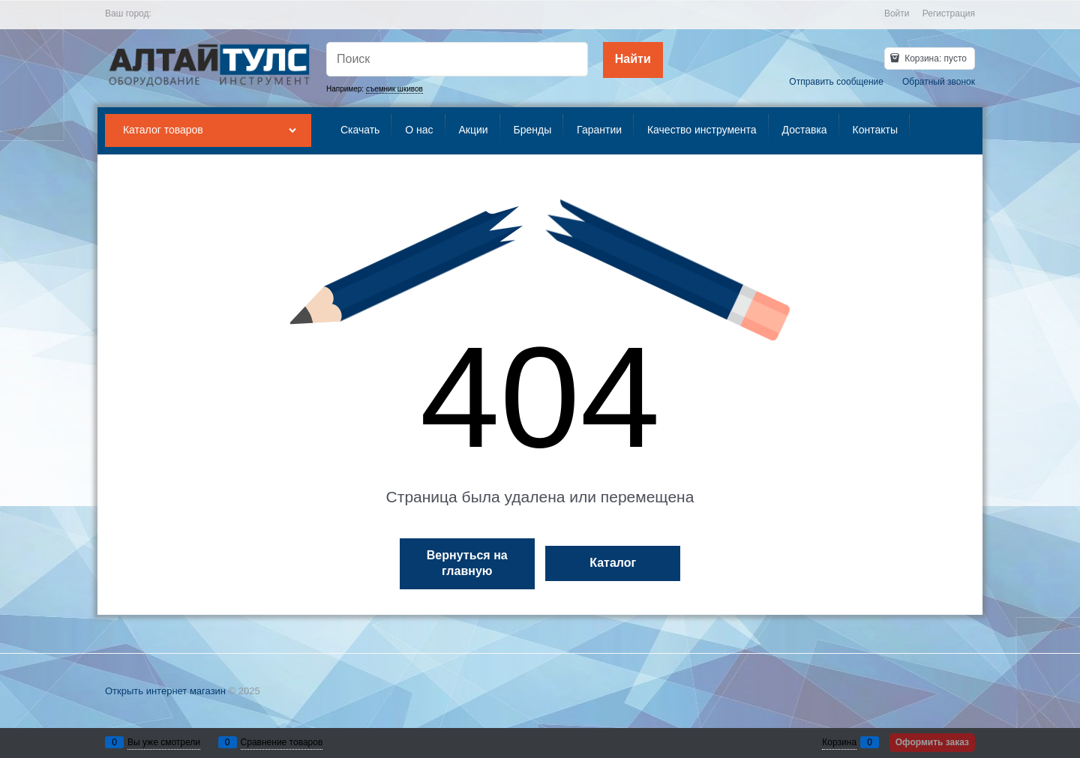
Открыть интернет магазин (165, 691)
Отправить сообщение (836, 81)
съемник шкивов (394, 89)
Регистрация (948, 13)
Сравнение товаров (282, 742)
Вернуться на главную (467, 563)
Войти (897, 13)
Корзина (839, 742)
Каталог (613, 562)
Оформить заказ (932, 742)
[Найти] (633, 60)
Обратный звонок (938, 81)
